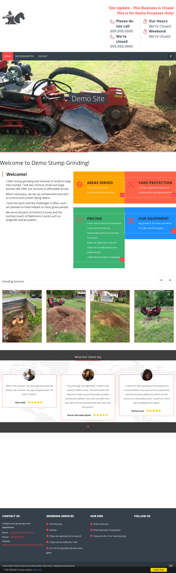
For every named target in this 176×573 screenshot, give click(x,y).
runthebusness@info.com (22, 532)
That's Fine (159, 570)
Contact (43, 56)
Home (8, 56)
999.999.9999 (17, 537)
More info (37, 570)
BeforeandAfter (24, 56)
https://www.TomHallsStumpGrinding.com (23, 544)
